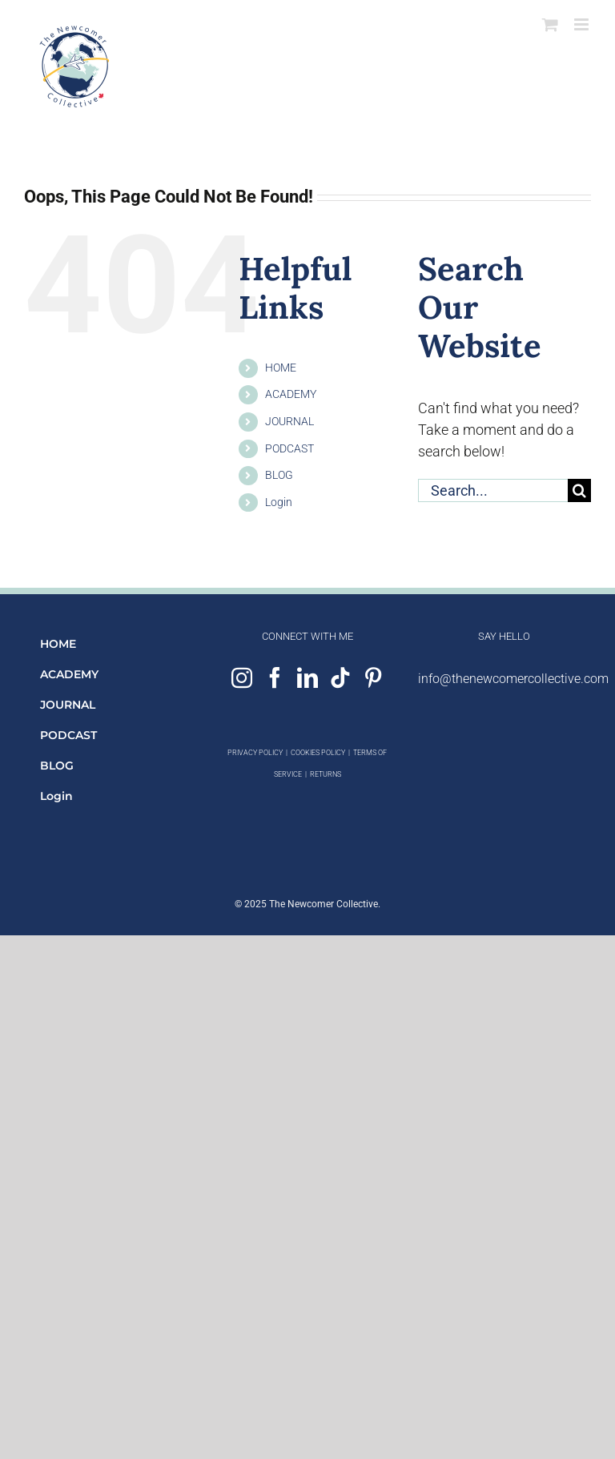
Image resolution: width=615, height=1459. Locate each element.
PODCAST (289, 448)
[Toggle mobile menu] (582, 24)
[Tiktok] (340, 677)
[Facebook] (274, 677)
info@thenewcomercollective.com (513, 678)
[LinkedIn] (307, 677)
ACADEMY (290, 394)
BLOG (279, 474)
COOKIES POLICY (318, 753)
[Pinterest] (373, 677)
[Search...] (493, 490)
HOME (280, 367)
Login (278, 502)
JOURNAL (289, 421)
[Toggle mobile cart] (550, 24)
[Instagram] (241, 677)
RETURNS (325, 774)
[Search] (579, 490)
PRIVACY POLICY (255, 753)
